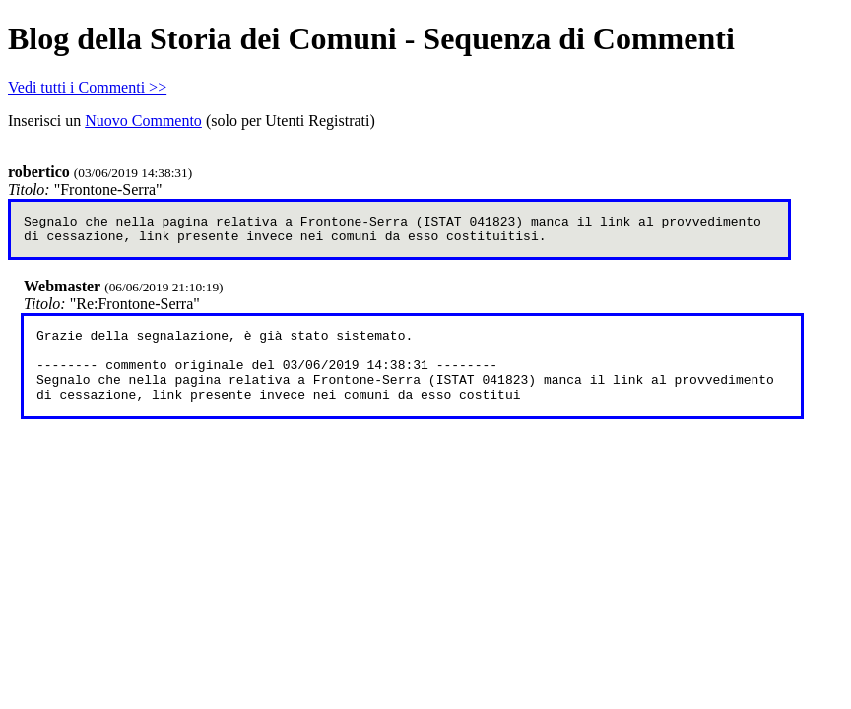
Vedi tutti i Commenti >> (87, 87)
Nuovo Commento (143, 120)
